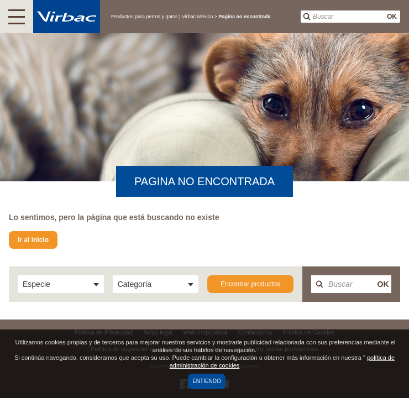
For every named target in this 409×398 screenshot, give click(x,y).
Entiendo (206, 381)
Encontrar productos (250, 284)
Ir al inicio (33, 240)
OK (392, 16)
